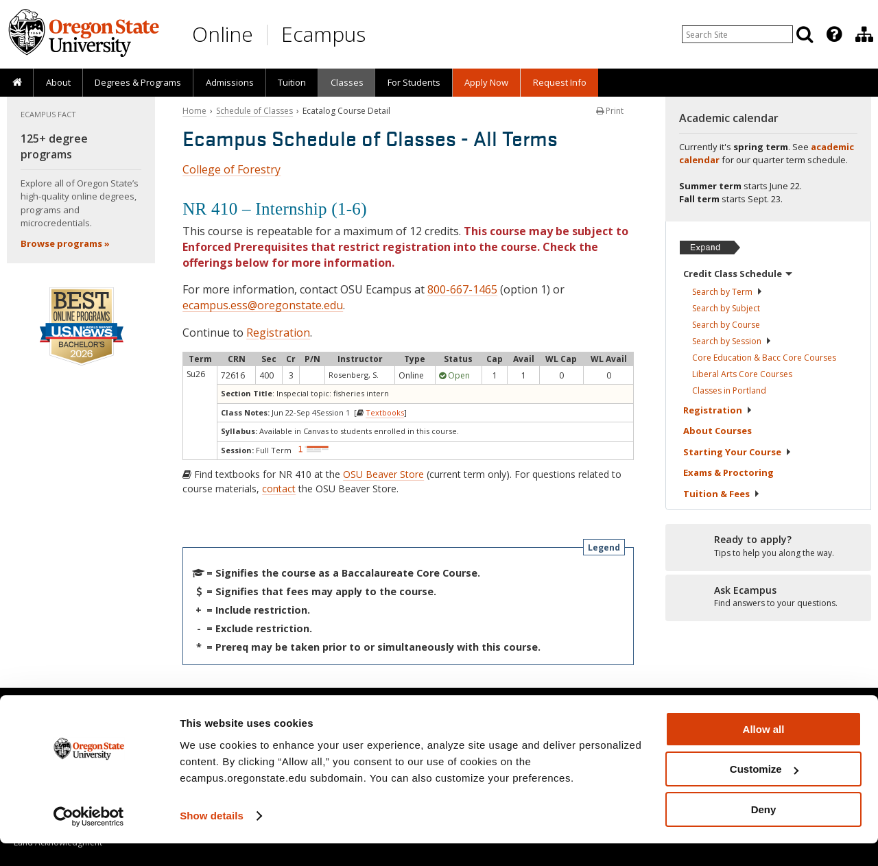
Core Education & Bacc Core (764, 357)
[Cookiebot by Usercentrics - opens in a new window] (89, 839)
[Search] (805, 34)
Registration (278, 332)
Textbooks (385, 412)
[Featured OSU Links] (834, 34)
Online (222, 34)
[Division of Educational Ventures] (864, 34)
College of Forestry (231, 169)
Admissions (230, 82)
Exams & (728, 472)
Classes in (729, 390)
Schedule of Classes (254, 111)
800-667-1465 (462, 289)
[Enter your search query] (737, 34)
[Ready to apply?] (768, 546)
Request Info (559, 82)
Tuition (292, 82)
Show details (212, 838)
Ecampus (323, 34)
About (58, 82)
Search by (727, 292)
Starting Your (737, 452)
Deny (763, 832)
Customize (764, 792)
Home (194, 111)
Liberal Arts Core (742, 374)
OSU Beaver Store (383, 474)
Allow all (764, 752)
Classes (347, 82)
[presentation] (833, 34)
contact (279, 488)
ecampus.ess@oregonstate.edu (262, 305)
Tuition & (721, 494)
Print (610, 111)
